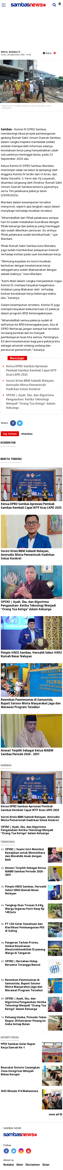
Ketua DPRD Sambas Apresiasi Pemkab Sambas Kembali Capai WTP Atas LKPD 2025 (31, 370)
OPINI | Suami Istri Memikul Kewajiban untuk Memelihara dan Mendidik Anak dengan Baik (25, 854)
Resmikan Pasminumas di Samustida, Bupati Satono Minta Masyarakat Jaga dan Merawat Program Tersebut (31, 703)
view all (55, 1114)
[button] (59, 2)
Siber (19, 1164)
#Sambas (27, 433)
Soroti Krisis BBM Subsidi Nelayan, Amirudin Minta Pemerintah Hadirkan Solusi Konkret (30, 385)
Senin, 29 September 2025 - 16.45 (16, 54)
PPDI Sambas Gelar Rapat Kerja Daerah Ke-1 (18, 1045)
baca (47, 53)
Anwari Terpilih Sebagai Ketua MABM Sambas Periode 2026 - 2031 (27, 752)
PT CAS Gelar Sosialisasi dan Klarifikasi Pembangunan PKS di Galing (24, 927)
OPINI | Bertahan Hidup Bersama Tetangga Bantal (22, 963)
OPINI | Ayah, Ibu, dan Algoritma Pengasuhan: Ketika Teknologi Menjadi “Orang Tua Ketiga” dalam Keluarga (28, 605)
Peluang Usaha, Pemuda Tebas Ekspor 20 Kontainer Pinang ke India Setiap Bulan (25, 1020)
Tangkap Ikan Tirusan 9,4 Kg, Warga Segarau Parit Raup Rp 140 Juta (24, 908)
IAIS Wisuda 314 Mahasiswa (19, 1091)
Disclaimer (33, 1164)
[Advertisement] (31, 25)
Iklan (45, 1164)
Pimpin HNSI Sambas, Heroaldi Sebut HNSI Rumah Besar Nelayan (31, 654)
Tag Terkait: (10, 433)
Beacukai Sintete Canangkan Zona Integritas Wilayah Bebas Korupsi (20, 1071)
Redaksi (8, 1164)
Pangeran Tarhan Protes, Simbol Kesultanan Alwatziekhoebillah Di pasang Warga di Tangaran (25, 948)
